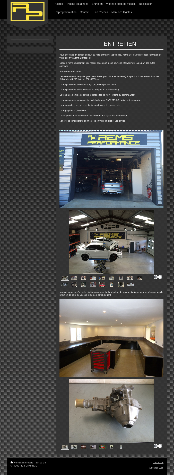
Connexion (158, 462)
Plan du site (40, 462)
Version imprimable (22, 462)
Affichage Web (156, 468)
